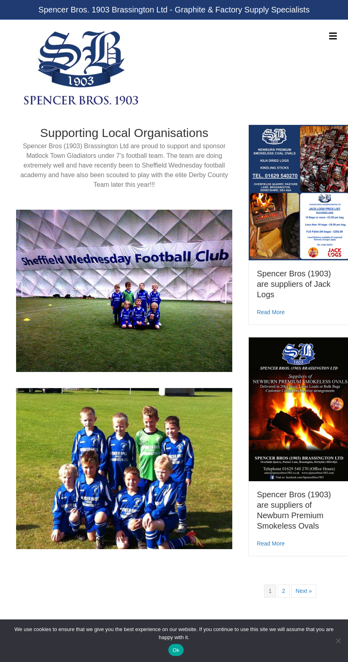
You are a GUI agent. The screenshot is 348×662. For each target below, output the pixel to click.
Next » (304, 591)
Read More (271, 311)
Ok (175, 650)
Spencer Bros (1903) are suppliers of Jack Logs (294, 284)
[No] (338, 641)
